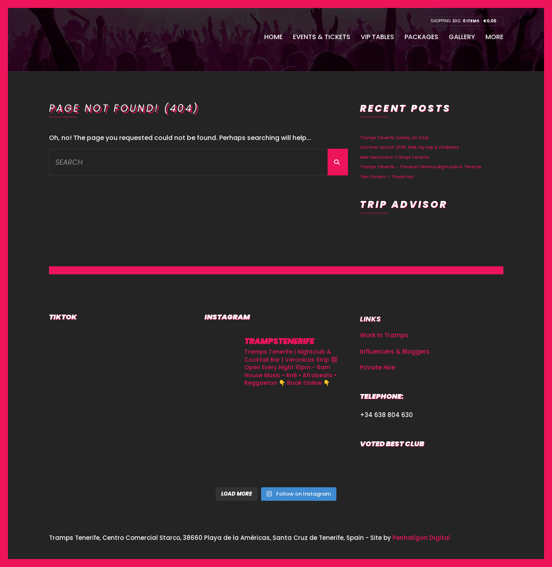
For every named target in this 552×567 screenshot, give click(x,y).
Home (273, 36)
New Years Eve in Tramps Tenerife (394, 157)
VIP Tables (377, 36)
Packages (421, 36)
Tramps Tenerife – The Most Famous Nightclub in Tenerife (420, 166)
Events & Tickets (321, 36)
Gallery (462, 36)
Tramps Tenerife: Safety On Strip (394, 137)
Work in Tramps (384, 335)
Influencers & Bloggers (395, 351)
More (494, 36)
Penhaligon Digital (421, 538)
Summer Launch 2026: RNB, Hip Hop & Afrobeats (409, 147)
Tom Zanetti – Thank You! (387, 176)
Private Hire (377, 367)
